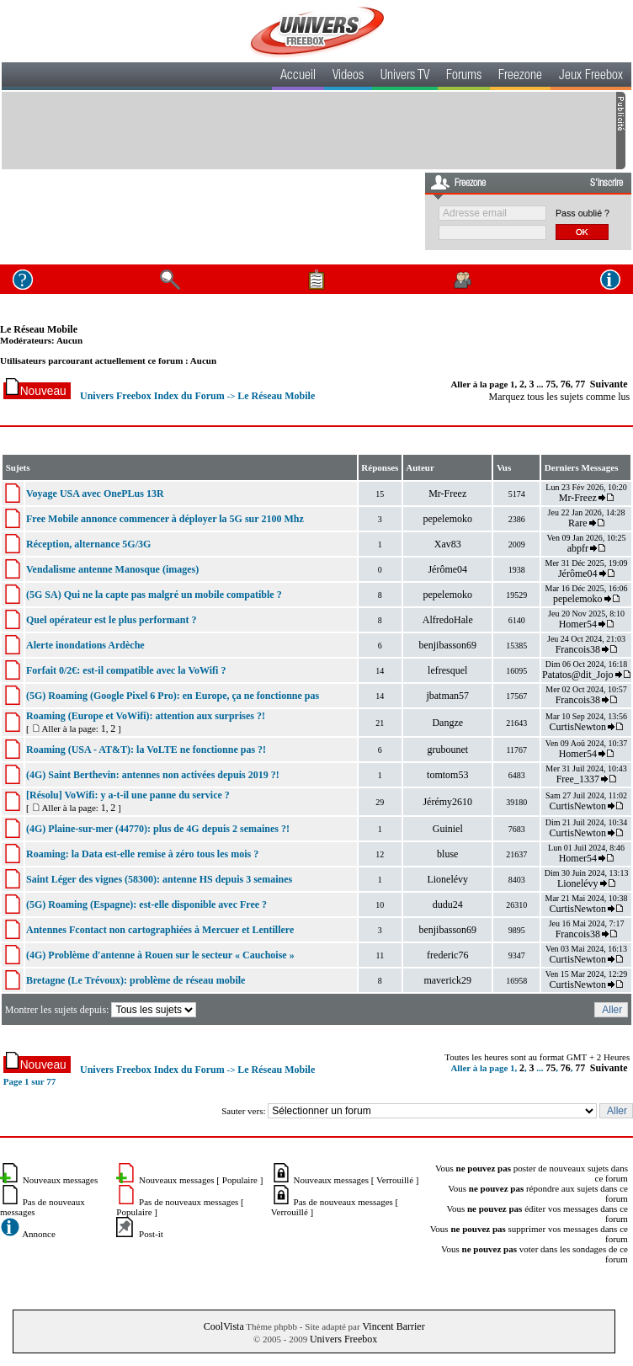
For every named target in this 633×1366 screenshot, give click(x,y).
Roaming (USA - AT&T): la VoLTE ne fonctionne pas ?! (146, 749)
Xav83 (447, 544)
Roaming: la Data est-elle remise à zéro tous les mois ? (142, 854)
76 (566, 384)
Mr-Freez (447, 493)
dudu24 (448, 904)
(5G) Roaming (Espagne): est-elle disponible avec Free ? (146, 904)
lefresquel (447, 670)
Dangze (447, 722)
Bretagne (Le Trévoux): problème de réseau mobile (135, 980)
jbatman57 (447, 696)
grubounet (447, 749)
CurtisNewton (578, 727)
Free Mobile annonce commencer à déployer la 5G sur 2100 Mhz (165, 519)
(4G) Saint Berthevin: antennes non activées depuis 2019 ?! (152, 775)
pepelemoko (447, 519)
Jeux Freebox (591, 76)
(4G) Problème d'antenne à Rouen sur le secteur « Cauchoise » (160, 955)
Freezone (520, 76)
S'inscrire (606, 184)
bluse (447, 854)
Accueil (298, 76)
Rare (578, 523)
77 (580, 384)
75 (550, 384)
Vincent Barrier (393, 1326)
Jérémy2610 (447, 802)
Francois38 (578, 649)
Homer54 (578, 624)
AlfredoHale (448, 620)
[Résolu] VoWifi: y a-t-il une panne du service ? (128, 795)
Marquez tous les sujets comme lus (559, 397)
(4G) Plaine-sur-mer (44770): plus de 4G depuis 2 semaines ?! (158, 829)
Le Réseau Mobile (38, 329)
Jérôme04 (447, 569)
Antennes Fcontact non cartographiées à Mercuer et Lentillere (160, 930)
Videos (348, 76)
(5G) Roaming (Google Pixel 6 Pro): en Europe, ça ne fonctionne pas (172, 696)
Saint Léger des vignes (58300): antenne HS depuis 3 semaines (159, 879)
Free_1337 (577, 779)
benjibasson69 (447, 645)
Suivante (609, 384)
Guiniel (448, 829)
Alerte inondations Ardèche (85, 645)
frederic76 (447, 955)
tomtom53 (447, 775)
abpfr (577, 548)
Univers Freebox (343, 1339)
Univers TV (404, 76)
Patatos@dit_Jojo (577, 674)
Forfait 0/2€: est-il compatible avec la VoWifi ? (126, 670)
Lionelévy (447, 879)
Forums (463, 76)
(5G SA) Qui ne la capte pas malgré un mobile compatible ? (154, 594)
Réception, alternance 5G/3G (88, 544)
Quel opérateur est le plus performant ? (111, 620)
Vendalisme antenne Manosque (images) (112, 569)
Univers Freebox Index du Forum (152, 396)
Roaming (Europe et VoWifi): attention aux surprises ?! (145, 716)
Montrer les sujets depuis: (102, 1010)
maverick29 (447, 980)
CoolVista (224, 1326)
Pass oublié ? (582, 213)
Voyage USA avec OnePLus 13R (95, 493)
